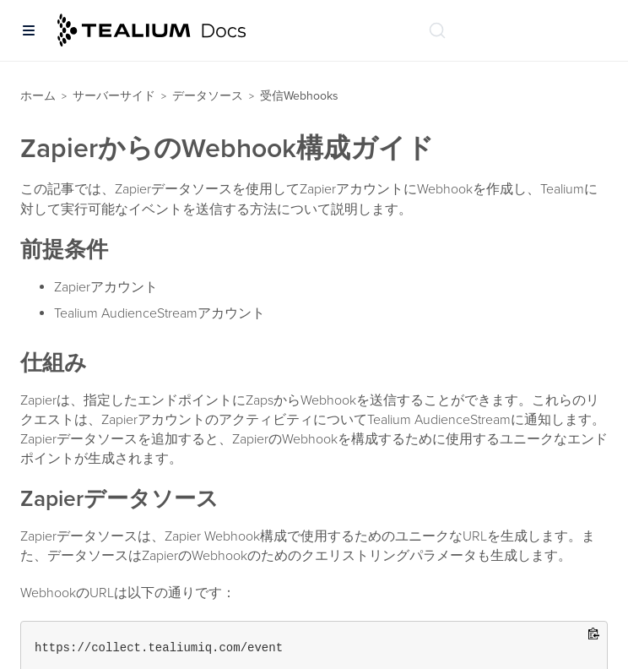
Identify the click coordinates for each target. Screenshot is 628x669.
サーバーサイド (114, 96)
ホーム (38, 96)
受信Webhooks (299, 96)
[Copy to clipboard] (593, 635)
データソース (207, 96)
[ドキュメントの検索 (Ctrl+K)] (437, 30)
